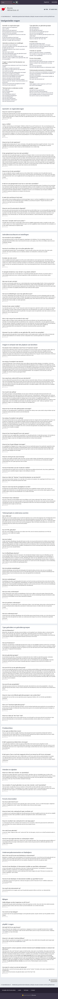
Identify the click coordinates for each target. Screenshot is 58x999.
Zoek (13, 2)
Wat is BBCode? (6, 89)
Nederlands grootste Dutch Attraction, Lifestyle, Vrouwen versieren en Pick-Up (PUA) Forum (33, 984)
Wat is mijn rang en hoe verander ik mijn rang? (12, 56)
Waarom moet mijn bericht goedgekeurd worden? (13, 83)
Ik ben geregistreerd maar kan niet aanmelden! (12, 31)
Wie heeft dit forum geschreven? (37, 90)
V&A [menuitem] (46, 9)
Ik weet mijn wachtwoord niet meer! (10, 37)
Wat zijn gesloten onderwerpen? (9, 99)
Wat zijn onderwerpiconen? (8, 101)
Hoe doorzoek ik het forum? (36, 60)
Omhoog (6, 119)
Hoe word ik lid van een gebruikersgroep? (39, 31)
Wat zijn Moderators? (34, 28)
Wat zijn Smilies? (6, 92)
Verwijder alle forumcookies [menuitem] (9, 990)
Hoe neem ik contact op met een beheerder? (40, 95)
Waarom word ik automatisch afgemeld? (11, 38)
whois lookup (41, 952)
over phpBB (5, 931)
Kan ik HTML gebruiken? (7, 91)
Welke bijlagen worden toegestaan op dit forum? (41, 83)
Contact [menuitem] (33, 990)
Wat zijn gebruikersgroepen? (36, 30)
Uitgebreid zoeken (16, 2)
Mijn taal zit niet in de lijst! (8, 52)
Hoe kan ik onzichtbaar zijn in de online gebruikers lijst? (14, 46)
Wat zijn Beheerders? (34, 27)
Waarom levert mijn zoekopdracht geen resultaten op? (42, 61)
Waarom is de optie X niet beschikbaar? (38, 91)
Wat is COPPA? (5, 28)
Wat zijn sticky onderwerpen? (9, 98)
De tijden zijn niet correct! (8, 47)
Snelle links (54, 9)
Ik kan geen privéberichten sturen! (37, 43)
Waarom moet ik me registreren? (9, 27)
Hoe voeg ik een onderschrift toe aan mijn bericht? (13, 69)
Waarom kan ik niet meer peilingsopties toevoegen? (14, 72)
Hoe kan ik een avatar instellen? (9, 54)
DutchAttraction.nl (6, 984)
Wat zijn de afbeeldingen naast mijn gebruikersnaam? (14, 53)
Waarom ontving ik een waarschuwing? (11, 78)
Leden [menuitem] (19, 990)
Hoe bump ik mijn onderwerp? (9, 85)
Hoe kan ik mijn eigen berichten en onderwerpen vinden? (42, 67)
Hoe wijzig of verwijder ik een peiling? (11, 73)
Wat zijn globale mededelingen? (9, 95)
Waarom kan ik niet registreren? (9, 30)
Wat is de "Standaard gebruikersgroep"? (39, 37)
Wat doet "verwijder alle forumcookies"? (11, 40)
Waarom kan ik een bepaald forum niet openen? (13, 75)
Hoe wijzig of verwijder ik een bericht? (11, 68)
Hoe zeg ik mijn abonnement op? (37, 79)
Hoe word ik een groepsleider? (36, 33)
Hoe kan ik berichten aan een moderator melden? (13, 79)
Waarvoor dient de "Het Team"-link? (38, 38)
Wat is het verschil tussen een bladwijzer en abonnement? (43, 72)
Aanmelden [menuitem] (54, 2)
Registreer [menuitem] (46, 2)
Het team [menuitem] (26, 990)
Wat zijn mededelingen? (7, 96)
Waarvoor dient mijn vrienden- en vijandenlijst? (40, 52)
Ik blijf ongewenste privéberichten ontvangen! (40, 44)
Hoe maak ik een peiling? (8, 71)
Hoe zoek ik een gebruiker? (36, 65)
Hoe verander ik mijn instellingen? (10, 44)
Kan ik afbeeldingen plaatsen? (9, 94)
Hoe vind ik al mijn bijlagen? (36, 85)
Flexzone (34, 995)
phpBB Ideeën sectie (20, 941)
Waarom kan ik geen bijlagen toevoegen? (11, 76)
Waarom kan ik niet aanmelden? (9, 33)
